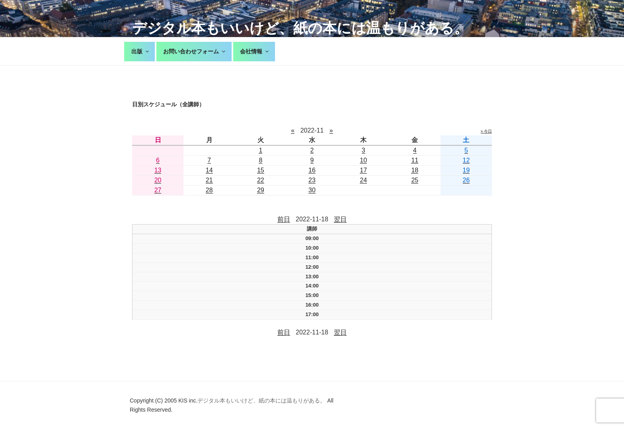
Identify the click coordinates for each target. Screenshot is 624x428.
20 (158, 180)
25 (414, 180)
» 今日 (486, 131)
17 (363, 170)
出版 (140, 51)
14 (209, 170)
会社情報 (255, 51)
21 (209, 180)
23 (312, 180)
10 (363, 160)
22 (260, 180)
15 (260, 170)
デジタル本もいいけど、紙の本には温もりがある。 (300, 28)
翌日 (340, 219)
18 (414, 170)
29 (260, 190)
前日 (283, 219)
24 (363, 180)
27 (158, 190)
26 (466, 180)
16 (312, 170)
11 (414, 160)
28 (209, 190)
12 (466, 160)
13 (158, 170)
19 (466, 170)
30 (312, 190)
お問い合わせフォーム (194, 51)
